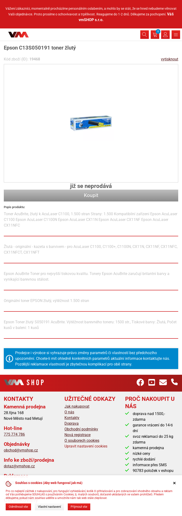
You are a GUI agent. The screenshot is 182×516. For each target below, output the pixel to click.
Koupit (91, 195)
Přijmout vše (79, 506)
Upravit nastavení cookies (85, 446)
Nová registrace (77, 435)
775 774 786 (14, 434)
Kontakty (71, 418)
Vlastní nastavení (49, 506)
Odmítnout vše (18, 506)
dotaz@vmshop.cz (19, 466)
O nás (69, 412)
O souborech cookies (81, 440)
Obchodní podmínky (81, 429)
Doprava (71, 423)
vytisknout (169, 59)
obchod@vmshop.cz (21, 450)
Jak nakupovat (76, 406)
